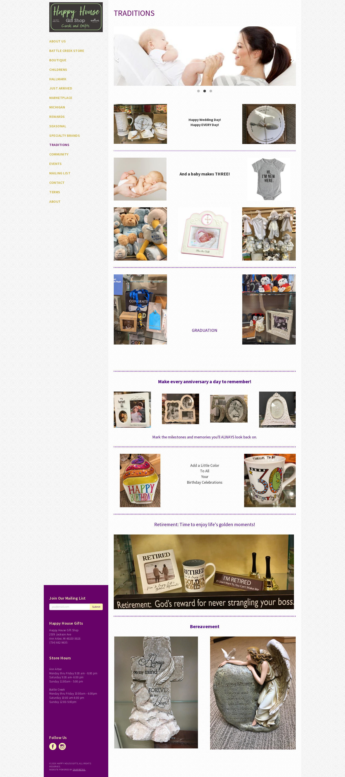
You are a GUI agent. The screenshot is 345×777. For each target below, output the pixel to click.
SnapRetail (79, 769)
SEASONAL (57, 126)
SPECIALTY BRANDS (64, 135)
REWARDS (57, 116)
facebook (52, 746)
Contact (57, 182)
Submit (96, 606)
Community (59, 154)
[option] (205, 56)
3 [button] (210, 91)
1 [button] (198, 91)
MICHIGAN (57, 107)
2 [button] (204, 91)
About (55, 201)
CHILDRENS (58, 69)
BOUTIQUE (57, 60)
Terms (54, 192)
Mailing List (59, 173)
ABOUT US (57, 41)
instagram (62, 746)
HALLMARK (57, 79)
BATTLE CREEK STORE (66, 50)
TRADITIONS (59, 144)
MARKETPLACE (60, 97)
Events (55, 163)
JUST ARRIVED (60, 88)
